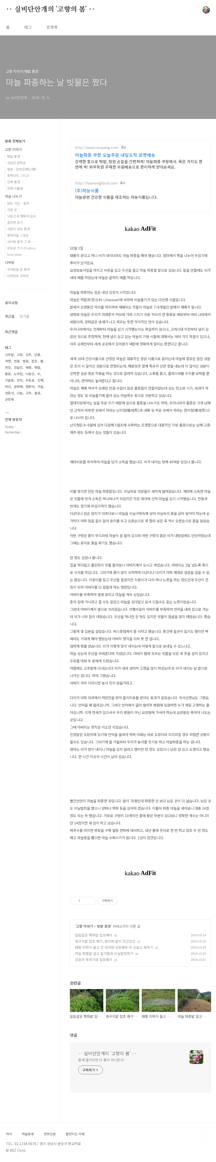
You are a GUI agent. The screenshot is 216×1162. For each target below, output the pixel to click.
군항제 (9, 399)
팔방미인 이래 (75, 1134)
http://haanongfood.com (96, 183)
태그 (28, 27)
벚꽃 (26, 361)
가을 (40, 386)
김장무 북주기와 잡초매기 (93, 959)
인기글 (24, 316)
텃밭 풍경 (104, 926)
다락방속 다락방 (18, 275)
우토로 (30, 380)
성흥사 (9, 393)
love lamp (14, 254)
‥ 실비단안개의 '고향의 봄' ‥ (50, 9)
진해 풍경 (13, 182)
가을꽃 (9, 380)
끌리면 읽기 (15, 222)
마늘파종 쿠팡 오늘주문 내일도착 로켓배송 (115, 155)
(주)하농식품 (87, 190)
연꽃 (17, 361)
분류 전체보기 (15, 141)
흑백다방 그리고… (19, 175)
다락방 (10, 262)
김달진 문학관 (16, 162)
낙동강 (30, 373)
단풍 (37, 354)
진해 (40, 380)
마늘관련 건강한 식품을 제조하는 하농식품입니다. (116, 197)
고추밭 (9, 354)
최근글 (10, 316)
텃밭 (37, 367)
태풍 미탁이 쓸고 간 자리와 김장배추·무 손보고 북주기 (114, 947)
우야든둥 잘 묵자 (18, 269)
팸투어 (30, 386)
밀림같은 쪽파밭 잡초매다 (93, 935)
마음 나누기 (13, 196)
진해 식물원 (15, 188)
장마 (20, 380)
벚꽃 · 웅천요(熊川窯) (21, 169)
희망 (8, 367)
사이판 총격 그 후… (20, 241)
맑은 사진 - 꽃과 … (20, 203)
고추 (28, 393)
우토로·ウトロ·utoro (21, 248)
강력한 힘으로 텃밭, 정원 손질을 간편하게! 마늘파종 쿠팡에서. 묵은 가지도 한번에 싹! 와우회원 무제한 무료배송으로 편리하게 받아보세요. (138, 164)
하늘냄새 (28, 1134)
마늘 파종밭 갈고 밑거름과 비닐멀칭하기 (104, 953)
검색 (195, 10)
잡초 (34, 361)
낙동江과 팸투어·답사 (21, 216)
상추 (28, 354)
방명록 (52, 27)
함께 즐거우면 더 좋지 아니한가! (101, 1059)
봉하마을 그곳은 (18, 235)
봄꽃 (8, 373)
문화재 (18, 386)
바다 (8, 386)
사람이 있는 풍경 (18, 229)
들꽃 (37, 393)
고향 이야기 (84, 926)
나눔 (20, 393)
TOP (206, 1136)
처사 (9, 1134)
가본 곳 (12, 209)
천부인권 (50, 1134)
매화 (28, 367)
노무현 (18, 373)
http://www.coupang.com (96, 147)
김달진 (18, 367)
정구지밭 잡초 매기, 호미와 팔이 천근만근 (105, 941)
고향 (20, 354)
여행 (8, 361)
